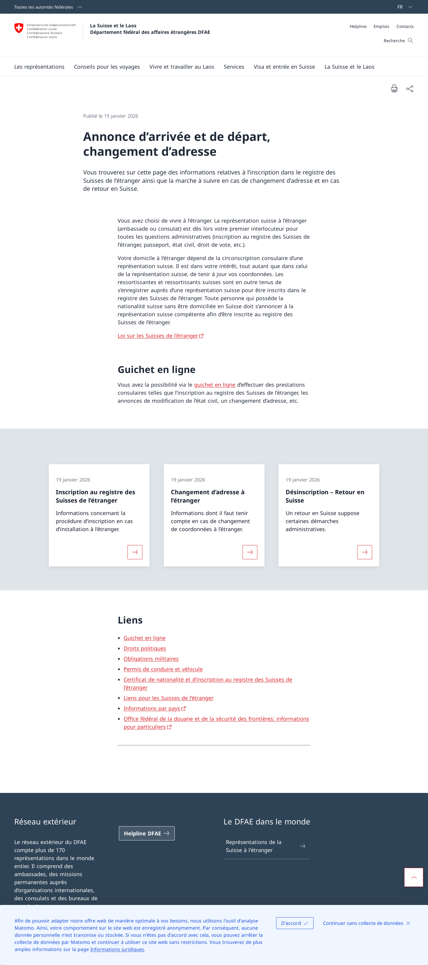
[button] (39, 66)
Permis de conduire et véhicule (163, 669)
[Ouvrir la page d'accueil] (112, 35)
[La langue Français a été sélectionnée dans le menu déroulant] (403, 7)
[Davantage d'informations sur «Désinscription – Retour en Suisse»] (364, 552)
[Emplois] (381, 26)
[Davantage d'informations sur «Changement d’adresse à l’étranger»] (250, 552)
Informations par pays (152, 708)
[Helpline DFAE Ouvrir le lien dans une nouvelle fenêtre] (147, 833)
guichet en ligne (214, 384)
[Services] (234, 66)
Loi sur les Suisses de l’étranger (158, 335)
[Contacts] (405, 26)
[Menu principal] (209, 66)
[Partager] (409, 88)
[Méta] (381, 26)
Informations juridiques (117, 949)
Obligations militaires (151, 658)
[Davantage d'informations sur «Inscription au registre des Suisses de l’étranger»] (135, 552)
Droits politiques (145, 648)
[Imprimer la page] (394, 88)
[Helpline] (358, 26)
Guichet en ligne (145, 637)
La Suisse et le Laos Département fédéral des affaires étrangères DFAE (150, 28)
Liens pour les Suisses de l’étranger (168, 697)
